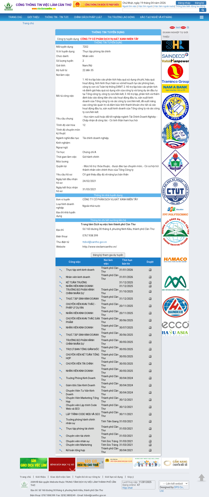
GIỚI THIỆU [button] (33, 17)
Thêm (201, 17)
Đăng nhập (184, 2)
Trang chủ (28, 23)
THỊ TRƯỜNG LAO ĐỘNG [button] (121, 17)
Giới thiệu (40, 477)
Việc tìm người (145, 6)
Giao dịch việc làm (60, 477)
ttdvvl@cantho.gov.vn (95, 242)
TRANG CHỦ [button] (15, 17)
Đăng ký (199, 2)
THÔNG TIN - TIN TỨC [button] (57, 17)
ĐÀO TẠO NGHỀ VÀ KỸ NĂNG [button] (156, 17)
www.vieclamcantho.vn (3, 17)
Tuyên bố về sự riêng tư (87, 477)
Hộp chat (128, 487)
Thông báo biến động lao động (190, 6)
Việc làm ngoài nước (164, 6)
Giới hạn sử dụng (114, 477)
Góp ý (130, 477)
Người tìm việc (130, 6)
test (180, 27)
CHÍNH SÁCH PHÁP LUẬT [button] (88, 17)
